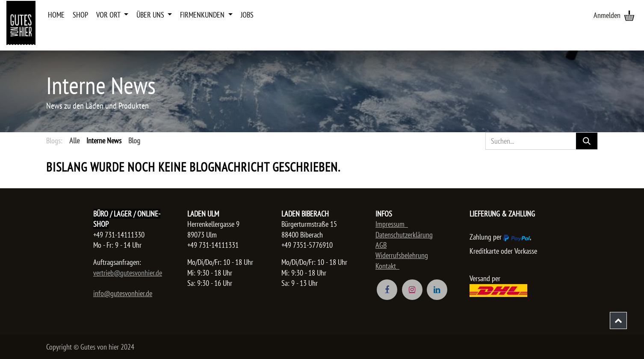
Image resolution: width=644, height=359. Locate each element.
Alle (74, 140)
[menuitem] (56, 15)
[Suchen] (587, 141)
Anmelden (607, 15)
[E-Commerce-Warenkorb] (629, 15)
